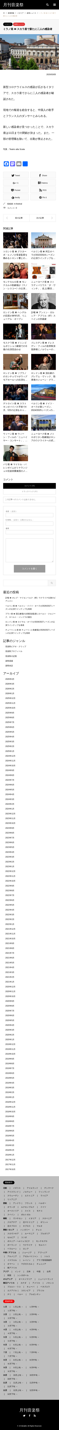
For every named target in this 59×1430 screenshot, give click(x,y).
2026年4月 (9, 679)
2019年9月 (9, 1059)
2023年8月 (9, 833)
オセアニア (8, 1279)
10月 (6, 1375)
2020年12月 (10, 987)
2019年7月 (9, 1068)
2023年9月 (9, 828)
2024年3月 (9, 799)
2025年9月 (9, 713)
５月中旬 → (34, 1337)
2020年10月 (10, 996)
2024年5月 (9, 790)
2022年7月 (9, 895)
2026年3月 (9, 684)
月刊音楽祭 (29, 1410)
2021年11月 (10, 934)
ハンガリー (25, 1230)
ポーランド (12, 1245)
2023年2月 (9, 862)
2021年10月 (10, 939)
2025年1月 (9, 751)
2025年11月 (10, 703)
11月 (6, 1383)
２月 (6, 1314)
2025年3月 (9, 741)
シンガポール (23, 1275)
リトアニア (12, 1199)
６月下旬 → (12, 1348)
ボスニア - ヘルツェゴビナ (19, 1241)
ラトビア (44, 1196)
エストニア (29, 1196)
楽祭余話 (9, 666)
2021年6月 (9, 958)
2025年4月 (9, 737)
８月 (6, 1360)
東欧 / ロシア (9, 1230)
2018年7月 (9, 1126)
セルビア (11, 1237)
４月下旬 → (12, 1333)
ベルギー (42, 1203)
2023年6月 (9, 842)
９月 (6, 1367)
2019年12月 (10, 1044)
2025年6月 (9, 727)
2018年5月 (9, 1136)
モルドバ (42, 1245)
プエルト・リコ (14, 1287)
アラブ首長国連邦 (44, 1260)
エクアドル (11, 1290)
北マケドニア (28, 1222)
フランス (28, 1203)
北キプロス (12, 1226)
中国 (38, 1271)
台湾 (48, 1271)
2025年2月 (9, 746)
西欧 (6, 1203)
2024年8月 (9, 775)
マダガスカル (25, 1264)
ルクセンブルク (27, 1207)
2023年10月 (10, 823)
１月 (6, 1307)
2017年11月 (10, 1164)
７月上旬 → (18, 1352)
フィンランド (44, 1192)
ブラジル (40, 1290)
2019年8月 (9, 1063)
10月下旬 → (13, 1379)
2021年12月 (10, 929)
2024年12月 (10, 756)
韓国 (9, 1275)
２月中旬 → (34, 1314)
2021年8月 (9, 948)
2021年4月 (9, 967)
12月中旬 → (35, 1390)
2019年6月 (9, 1073)
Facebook (29, 1416)
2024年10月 (10, 766)
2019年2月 (9, 1092)
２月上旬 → (18, 1314)
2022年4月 (9, 910)
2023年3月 (9, 857)
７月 (6, 1352)
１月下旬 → (12, 1310)
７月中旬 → (34, 1352)
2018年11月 (10, 1107)
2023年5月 (9, 847)
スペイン (11, 1214)
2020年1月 (9, 1039)
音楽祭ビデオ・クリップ (15, 646)
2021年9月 (9, 943)
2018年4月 (9, 1140)
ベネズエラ (44, 1287)
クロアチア (12, 1222)
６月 (6, 1345)
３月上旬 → (18, 1322)
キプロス (26, 1226)
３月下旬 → (12, 1326)
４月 (6, 1329)
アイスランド (12, 1192)
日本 (28, 1271)
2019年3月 (9, 1087)
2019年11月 (10, 1049)
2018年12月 (10, 1102)
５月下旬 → (12, 1341)
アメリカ (36, 1283)
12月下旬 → (13, 1394)
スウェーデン (13, 1196)
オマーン (11, 1264)
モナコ (39, 1211)
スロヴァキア (13, 1233)
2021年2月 (9, 977)
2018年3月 (9, 1145)
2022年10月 (10, 881)
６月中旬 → (34, 1345)
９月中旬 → (34, 1367)
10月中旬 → (35, 1375)
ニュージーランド (45, 1279)
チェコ (38, 1230)
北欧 (6, 1188)
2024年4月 (9, 794)
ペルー (20, 1294)
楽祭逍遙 (9, 661)
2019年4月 (9, 1083)
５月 (6, 1337)
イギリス (16, 1188)
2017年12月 (10, 1160)
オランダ (11, 1207)
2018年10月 (10, 1112)
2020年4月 (9, 1025)
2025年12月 (10, 698)
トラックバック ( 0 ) (29, 491)
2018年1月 (9, 1155)
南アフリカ (12, 1268)
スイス (27, 1211)
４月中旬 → (34, 1329)
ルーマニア (29, 1233)
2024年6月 (9, 785)
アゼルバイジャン (30, 1256)
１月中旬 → (34, 1307)
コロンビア (25, 1290)
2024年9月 (9, 770)
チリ (9, 1294)
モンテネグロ (41, 1241)
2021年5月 (9, 963)
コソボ (24, 1237)
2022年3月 (9, 914)
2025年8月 (9, 717)
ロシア (26, 1249)
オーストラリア (25, 1279)
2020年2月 (9, 1035)
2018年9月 (9, 1116)
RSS (35, 1416)
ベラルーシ (12, 1249)
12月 (6, 1390)
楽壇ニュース (19, 24)
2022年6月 (9, 900)
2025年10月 (10, 708)
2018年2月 (9, 1150)
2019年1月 (9, 1097)
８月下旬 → (12, 1364)
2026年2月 (9, 689)
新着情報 (11, 13)
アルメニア (12, 1256)
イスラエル (12, 1260)
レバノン (26, 1260)
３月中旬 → (34, 1322)
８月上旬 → (18, 1360)
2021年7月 (9, 953)
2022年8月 (9, 890)
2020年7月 (9, 1011)
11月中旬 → (35, 1383)
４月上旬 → (18, 1329)
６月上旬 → (18, 1345)
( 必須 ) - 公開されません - (19, 520)
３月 (6, 1322)
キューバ (30, 1287)
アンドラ (16, 1203)
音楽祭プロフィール (13, 651)
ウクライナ (27, 1245)
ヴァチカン (17, 1218)
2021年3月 (9, 972)
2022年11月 (10, 876)
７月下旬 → (12, 1356)
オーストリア (13, 1211)
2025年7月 (9, 722)
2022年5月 (9, 905)
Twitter (24, 1416)
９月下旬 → (12, 1371)
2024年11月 (10, 761)
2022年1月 (9, 924)
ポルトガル (25, 1214)
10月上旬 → (18, 1375)
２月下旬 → (12, 1318)
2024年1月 (9, 809)
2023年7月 (9, 838)
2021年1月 (9, 982)
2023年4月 (9, 852)
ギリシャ (44, 1222)
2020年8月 (9, 1006)
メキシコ (50, 1283)
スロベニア (47, 1218)
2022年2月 (9, 919)
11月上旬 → (18, 1383)
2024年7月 (9, 780)
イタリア (8, 24)
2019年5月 (9, 1078)
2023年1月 (9, 866)
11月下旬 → (13, 1386)
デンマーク (49, 1188)
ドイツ (43, 1207)
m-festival (18, 204)
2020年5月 (9, 1020)
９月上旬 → (18, 1367)
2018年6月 (9, 1131)
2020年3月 (9, 1030)
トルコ (47, 1256)
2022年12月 (10, 871)
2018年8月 (9, 1121)
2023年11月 (10, 818)
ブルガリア (45, 1233)
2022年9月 (9, 886)
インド (17, 1271)
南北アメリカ (9, 1283)
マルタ (39, 1226)
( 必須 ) (11, 511)
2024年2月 (9, 804)
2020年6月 (9, 1015)
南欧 (6, 1218)
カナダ (23, 1283)
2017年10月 (10, 1169)
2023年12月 (10, 814)
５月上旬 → (18, 1337)
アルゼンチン (33, 1294)
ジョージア (27, 1252)
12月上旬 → (18, 1390)
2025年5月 (9, 732)
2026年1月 (9, 693)
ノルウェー (27, 1192)
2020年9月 (9, 1001)
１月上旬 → (18, 1307)
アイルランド (32, 1188)
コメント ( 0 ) (29, 486)
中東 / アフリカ (10, 1252)
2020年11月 (10, 991)
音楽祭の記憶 (11, 656)
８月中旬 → (34, 1360)
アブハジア (41, 1252)
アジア (7, 1271)
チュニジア (41, 1264)
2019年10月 (10, 1054)
